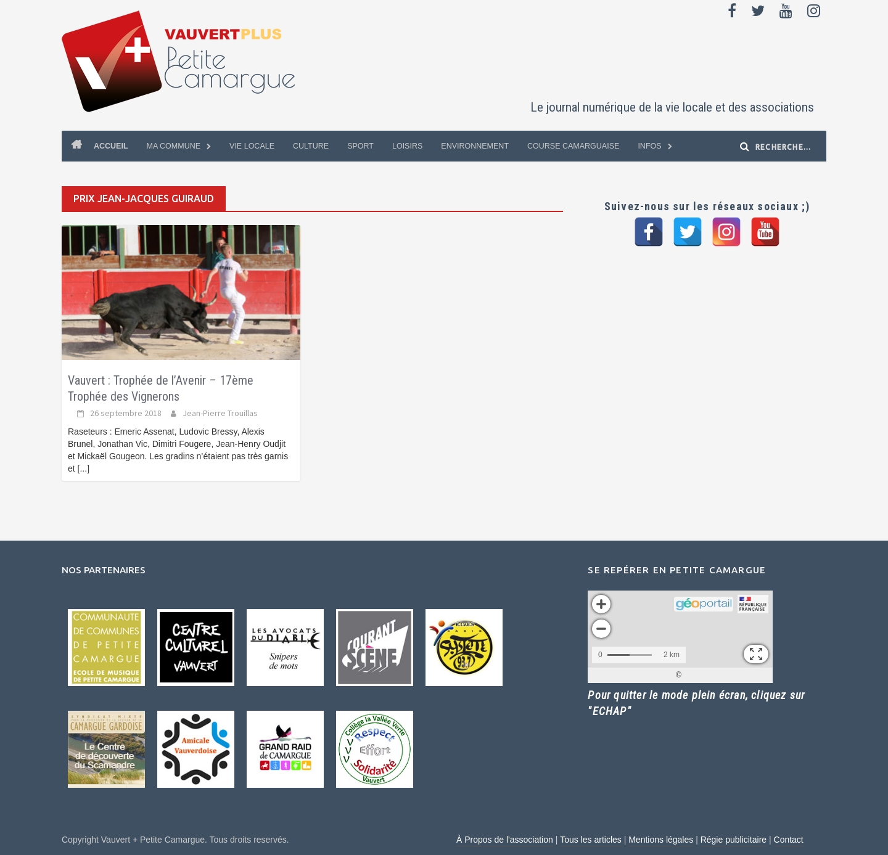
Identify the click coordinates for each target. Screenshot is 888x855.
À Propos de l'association (504, 840)
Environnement (475, 146)
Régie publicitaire (734, 840)
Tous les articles (591, 840)
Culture (311, 146)
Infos (649, 146)
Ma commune (174, 146)
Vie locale (251, 146)
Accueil (111, 146)
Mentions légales (660, 840)
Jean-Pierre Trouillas (220, 413)
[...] (83, 468)
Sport (360, 146)
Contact (789, 840)
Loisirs (407, 146)
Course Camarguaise (573, 146)
